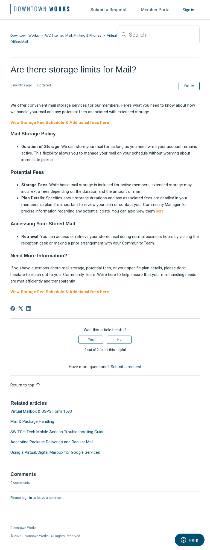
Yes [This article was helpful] (91, 340)
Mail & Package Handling (32, 421)
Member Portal (156, 9)
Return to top (25, 384)
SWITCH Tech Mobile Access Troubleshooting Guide (57, 431)
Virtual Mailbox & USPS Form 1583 (41, 411)
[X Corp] (20, 308)
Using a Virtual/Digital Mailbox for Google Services (55, 452)
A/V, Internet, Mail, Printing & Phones (73, 35)
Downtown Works (24, 35)
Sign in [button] (188, 10)
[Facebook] (12, 308)
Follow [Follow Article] (189, 86)
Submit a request (126, 366)
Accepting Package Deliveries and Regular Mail (51, 442)
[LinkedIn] (28, 308)
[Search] (159, 34)
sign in (27, 498)
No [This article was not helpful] (119, 340)
